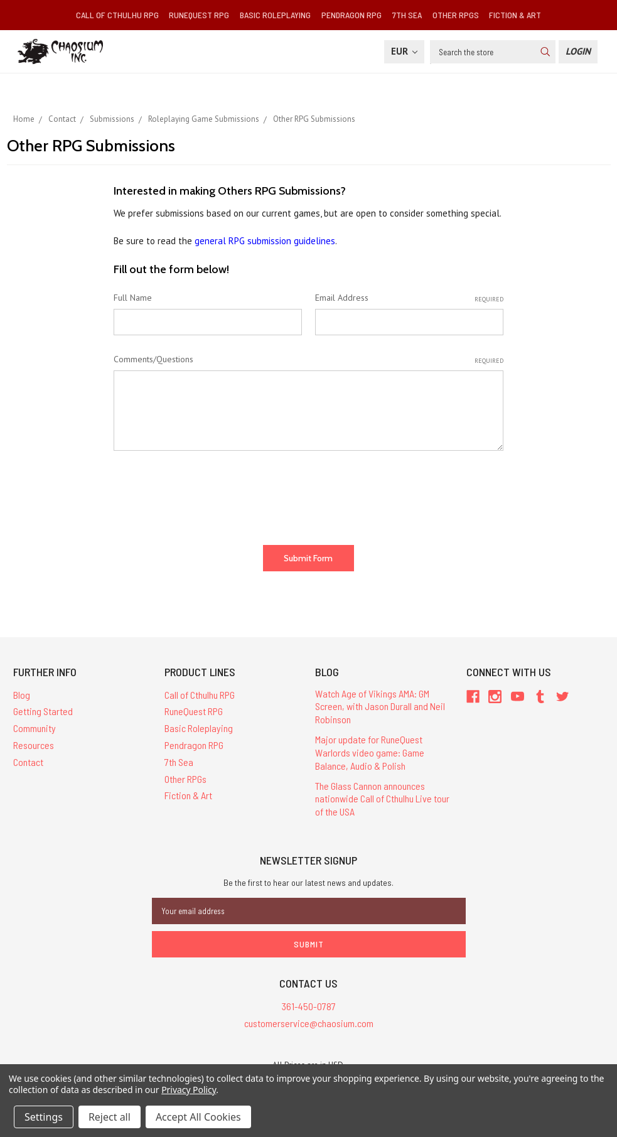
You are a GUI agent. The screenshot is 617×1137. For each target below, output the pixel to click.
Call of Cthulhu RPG (117, 14)
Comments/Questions (308, 359)
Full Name (133, 297)
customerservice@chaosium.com (308, 1023)
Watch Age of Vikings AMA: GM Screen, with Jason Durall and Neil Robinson (380, 706)
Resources (33, 745)
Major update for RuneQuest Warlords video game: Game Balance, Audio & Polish (369, 752)
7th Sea (407, 14)
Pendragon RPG (351, 14)
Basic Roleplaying (275, 14)
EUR (404, 51)
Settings (43, 1117)
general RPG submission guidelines (265, 241)
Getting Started (43, 711)
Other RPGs (455, 14)
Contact (28, 762)
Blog (21, 695)
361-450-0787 (309, 1006)
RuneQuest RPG (199, 14)
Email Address (409, 298)
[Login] (578, 51)
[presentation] (209, 492)
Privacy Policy (188, 1090)
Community (34, 728)
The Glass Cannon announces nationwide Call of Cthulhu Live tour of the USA (382, 799)
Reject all (110, 1117)
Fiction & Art (515, 14)
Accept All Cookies (198, 1117)
